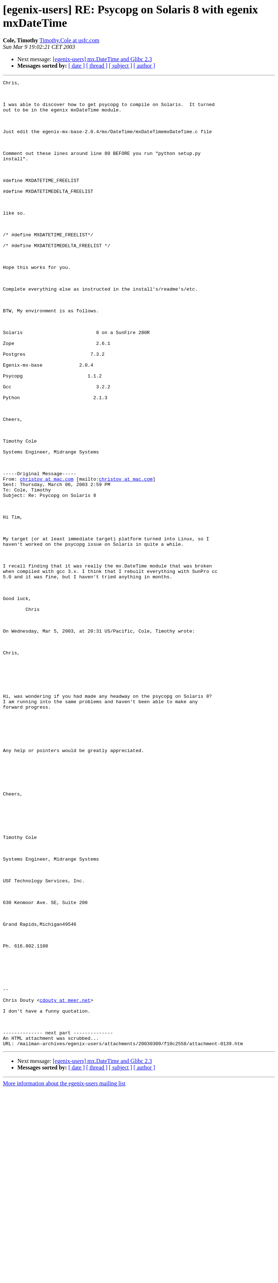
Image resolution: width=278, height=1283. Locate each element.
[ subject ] (120, 66)
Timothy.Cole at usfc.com (69, 40)
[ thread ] (97, 66)
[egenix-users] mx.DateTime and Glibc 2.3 (102, 59)
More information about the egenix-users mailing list (64, 1277)
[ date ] (76, 66)
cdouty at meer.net (64, 1184)
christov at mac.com (46, 559)
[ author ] (144, 66)
